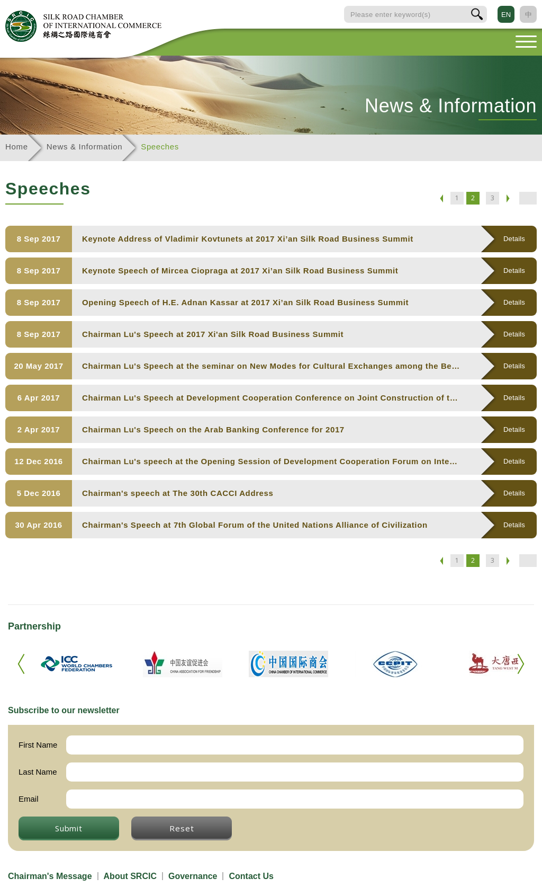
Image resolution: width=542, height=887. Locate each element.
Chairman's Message (50, 876)
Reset (181, 828)
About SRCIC (130, 876)
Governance (192, 876)
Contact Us (251, 876)
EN (506, 15)
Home (16, 146)
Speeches (160, 146)
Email (29, 798)
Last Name (38, 771)
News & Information (84, 146)
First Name (38, 744)
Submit (69, 828)
